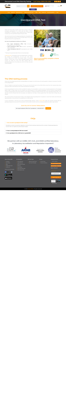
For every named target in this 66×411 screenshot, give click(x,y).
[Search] (28, 6)
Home (9, 12)
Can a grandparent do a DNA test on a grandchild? (19, 133)
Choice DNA (42, 100)
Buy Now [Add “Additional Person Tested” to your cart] (48, 108)
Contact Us (44, 12)
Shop (57, 12)
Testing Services (19, 12)
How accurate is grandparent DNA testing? (17, 122)
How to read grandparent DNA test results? (17, 130)
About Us (13, 12)
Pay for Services (55, 177)
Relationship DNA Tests (29, 12)
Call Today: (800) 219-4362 (42, 1)
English (47, 6)
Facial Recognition (51, 12)
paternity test (8, 55)
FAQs (36, 12)
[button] (33, 123)
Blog (39, 12)
